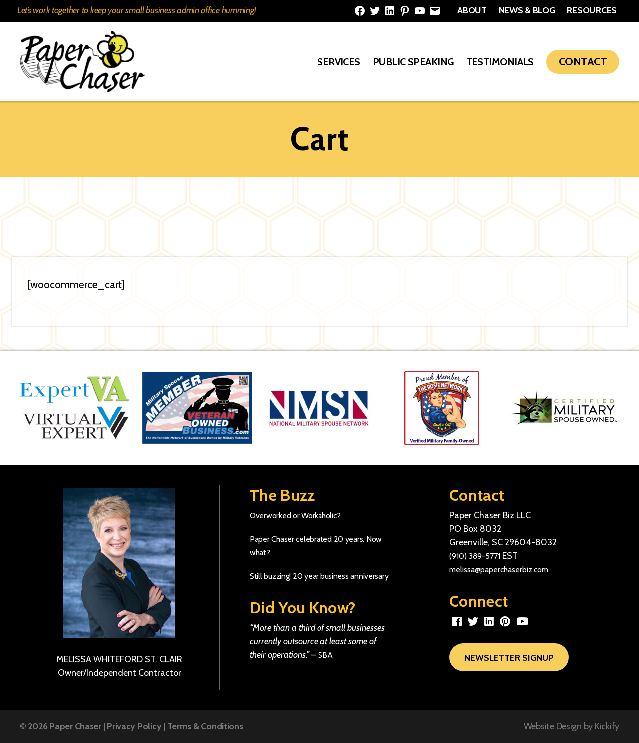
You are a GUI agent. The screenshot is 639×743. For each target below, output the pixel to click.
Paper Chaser (75, 726)
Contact (583, 61)
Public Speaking (413, 62)
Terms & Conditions (205, 726)
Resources (592, 10)
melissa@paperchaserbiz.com (507, 569)
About (472, 10)
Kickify (607, 726)
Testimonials (500, 62)
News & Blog (527, 10)
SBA (326, 668)
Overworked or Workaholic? (301, 515)
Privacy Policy (134, 726)
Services (338, 62)
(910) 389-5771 (478, 555)
